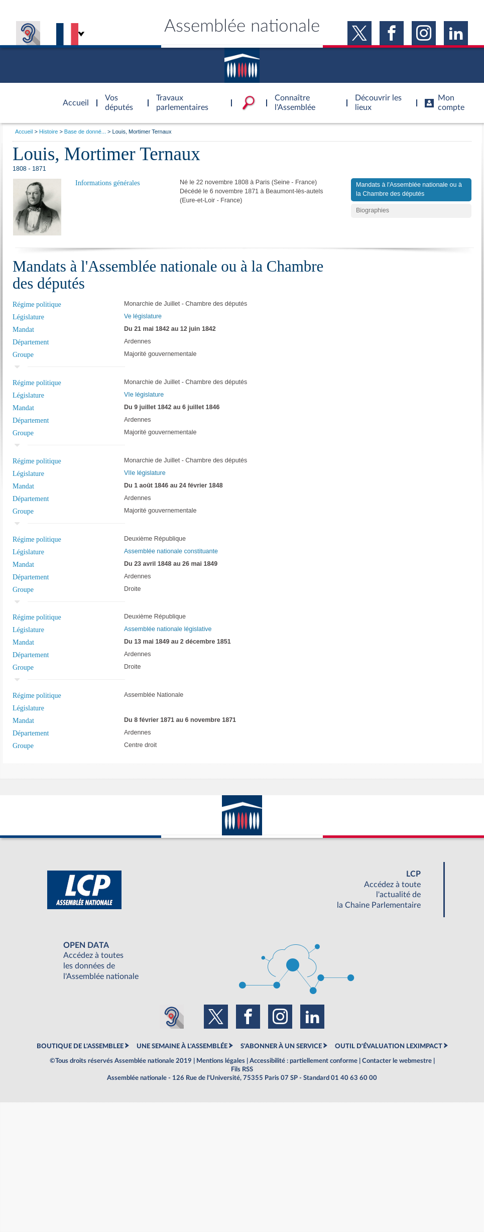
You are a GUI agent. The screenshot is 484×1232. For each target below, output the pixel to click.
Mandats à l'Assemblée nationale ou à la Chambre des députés (409, 189)
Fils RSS (242, 1069)
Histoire (48, 132)
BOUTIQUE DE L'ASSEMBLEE (80, 1046)
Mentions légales (220, 1061)
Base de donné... (85, 132)
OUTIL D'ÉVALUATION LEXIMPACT (388, 1046)
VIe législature (144, 394)
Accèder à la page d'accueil (72, 96)
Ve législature (143, 316)
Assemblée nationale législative (167, 629)
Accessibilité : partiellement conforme (303, 1061)
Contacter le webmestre (397, 1061)
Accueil (24, 132)
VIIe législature (145, 472)
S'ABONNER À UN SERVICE (281, 1046)
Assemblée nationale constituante (171, 551)
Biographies (372, 210)
